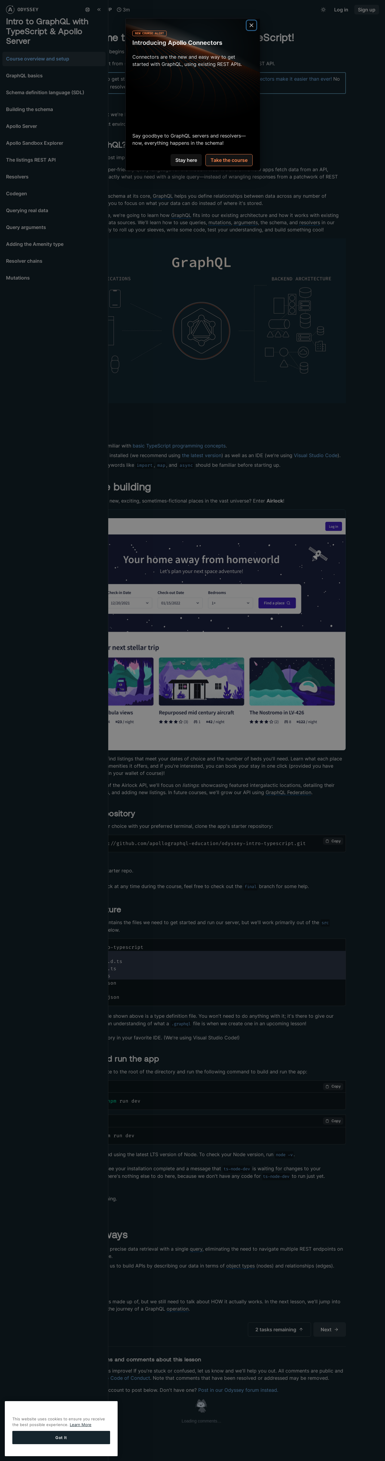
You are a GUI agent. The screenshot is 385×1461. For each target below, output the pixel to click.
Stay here (186, 160)
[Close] (251, 25)
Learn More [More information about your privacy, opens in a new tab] (80, 1425)
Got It (61, 1438)
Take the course (229, 160)
